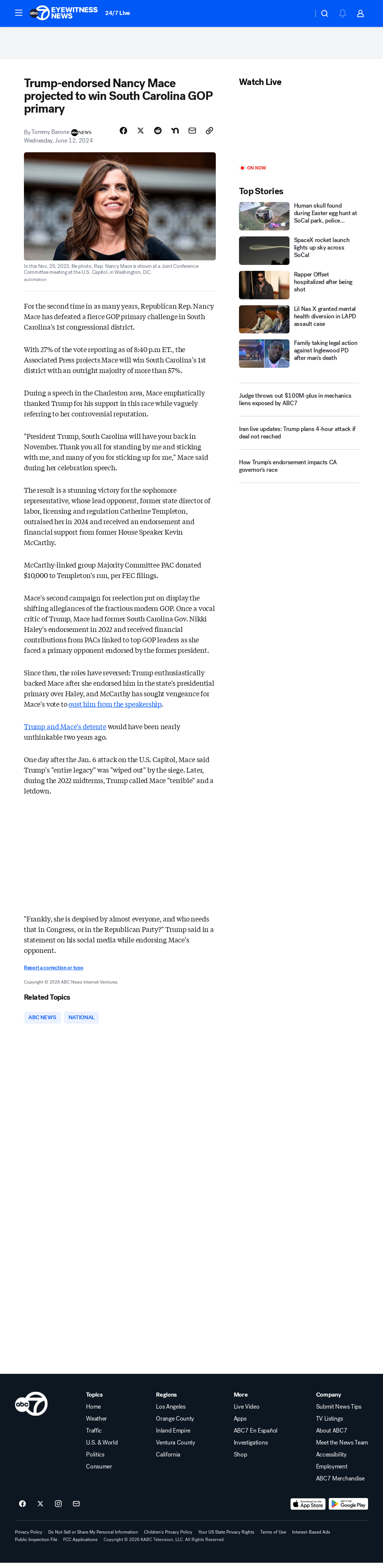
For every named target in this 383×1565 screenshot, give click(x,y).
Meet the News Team (342, 1445)
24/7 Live (117, 13)
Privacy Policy (28, 1534)
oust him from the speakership (114, 705)
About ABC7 (331, 1433)
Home (93, 1409)
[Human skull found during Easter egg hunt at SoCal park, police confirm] (299, 218)
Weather (96, 1421)
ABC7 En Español (256, 1433)
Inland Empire (173, 1433)
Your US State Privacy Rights (226, 1534)
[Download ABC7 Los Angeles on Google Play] (348, 1506)
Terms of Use (273, 1534)
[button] (19, 12)
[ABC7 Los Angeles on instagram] (58, 1506)
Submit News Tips (338, 1409)
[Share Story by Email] (192, 132)
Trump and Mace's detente (65, 728)
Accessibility (331, 1457)
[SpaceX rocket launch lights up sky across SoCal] (299, 252)
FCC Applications (80, 1542)
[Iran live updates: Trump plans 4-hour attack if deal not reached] (299, 437)
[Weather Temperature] (301, 13)
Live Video (247, 1409)
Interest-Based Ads (311, 1534)
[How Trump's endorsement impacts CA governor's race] (299, 471)
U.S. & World (101, 1445)
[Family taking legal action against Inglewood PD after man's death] (299, 355)
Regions (166, 1397)
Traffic (94, 1433)
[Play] (299, 128)
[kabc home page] (31, 1406)
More (241, 1397)
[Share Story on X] (140, 132)
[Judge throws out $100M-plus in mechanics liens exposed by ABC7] (299, 401)
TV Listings (329, 1421)
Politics (95, 1457)
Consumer (99, 1469)
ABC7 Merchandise (340, 1481)
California (168, 1457)
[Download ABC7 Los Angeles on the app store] (308, 1506)
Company (328, 1397)
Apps (240, 1421)
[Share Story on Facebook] (123, 132)
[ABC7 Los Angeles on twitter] (40, 1506)
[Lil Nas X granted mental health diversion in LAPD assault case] (299, 321)
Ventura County (175, 1445)
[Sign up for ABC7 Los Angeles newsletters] (76, 1506)
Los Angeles (170, 1409)
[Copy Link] (209, 132)
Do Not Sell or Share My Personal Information (93, 1534)
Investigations (251, 1445)
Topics (94, 1397)
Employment (331, 1469)
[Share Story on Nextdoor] (175, 132)
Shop (240, 1457)
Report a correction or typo (53, 969)
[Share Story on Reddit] (157, 132)
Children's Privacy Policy (168, 1534)
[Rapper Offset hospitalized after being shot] (299, 286)
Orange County (175, 1421)
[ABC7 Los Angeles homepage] (64, 13)
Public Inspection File (36, 1542)
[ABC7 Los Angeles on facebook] (22, 1506)
